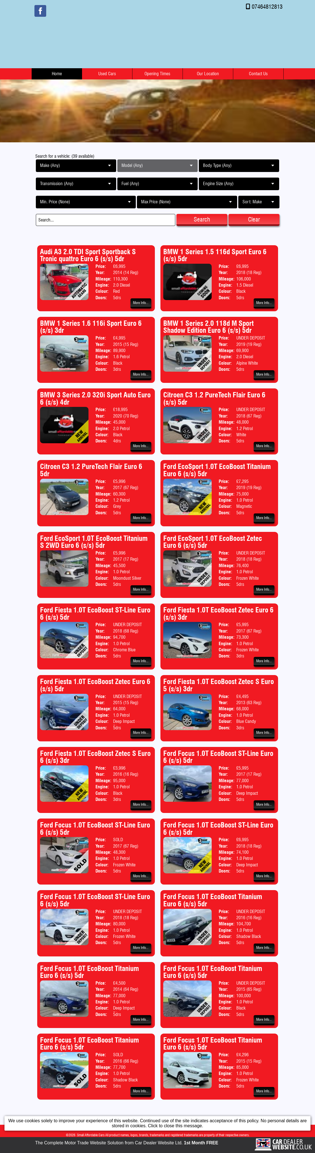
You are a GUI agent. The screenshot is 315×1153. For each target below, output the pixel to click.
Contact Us (258, 73)
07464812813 (267, 6)
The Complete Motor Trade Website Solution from (126, 1142)
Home (57, 73)
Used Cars (107, 73)
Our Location (208, 73)
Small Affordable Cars (90, 1135)
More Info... (140, 303)
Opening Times (157, 73)
